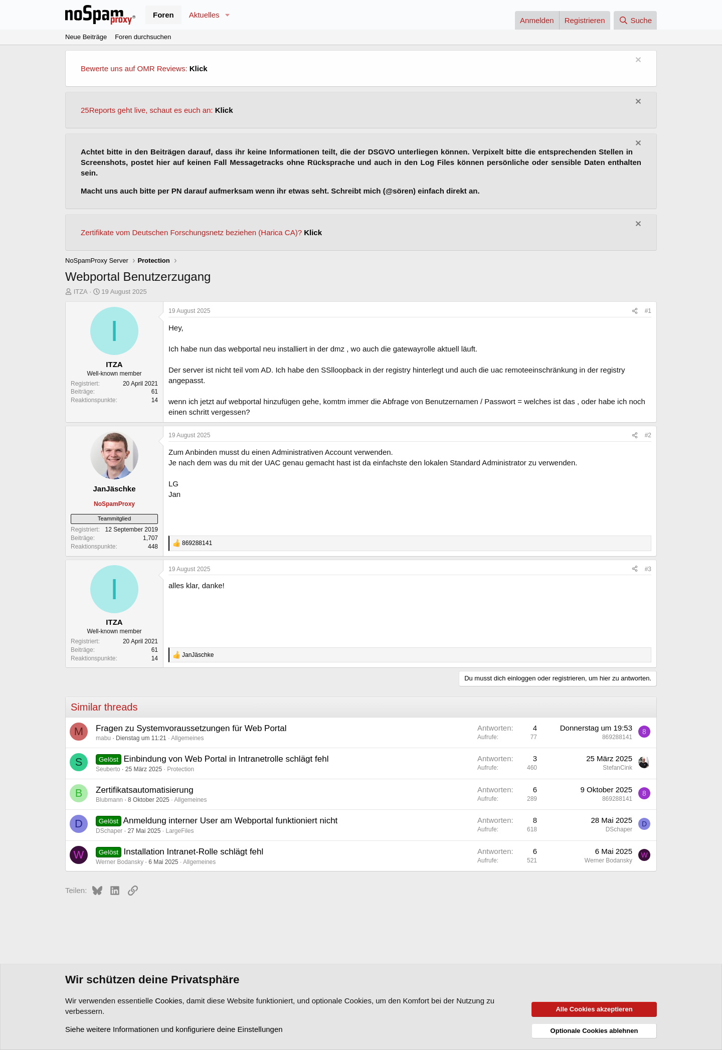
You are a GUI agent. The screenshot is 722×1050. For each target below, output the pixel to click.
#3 (648, 569)
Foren (163, 15)
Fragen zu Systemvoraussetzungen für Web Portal (191, 728)
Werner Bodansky (119, 861)
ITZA (81, 291)
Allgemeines (187, 738)
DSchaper (109, 830)
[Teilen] (634, 311)
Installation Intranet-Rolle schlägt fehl (194, 851)
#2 (648, 435)
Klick (199, 68)
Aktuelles (204, 15)
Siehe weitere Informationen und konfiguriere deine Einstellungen (174, 1029)
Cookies (168, 1000)
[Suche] (635, 20)
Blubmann (109, 799)
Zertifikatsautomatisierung (145, 790)
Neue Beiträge (86, 37)
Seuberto (108, 769)
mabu (103, 738)
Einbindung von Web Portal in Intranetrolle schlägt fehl (226, 759)
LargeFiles (179, 830)
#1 (648, 310)
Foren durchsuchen (143, 37)
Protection (180, 769)
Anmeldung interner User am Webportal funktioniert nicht (230, 820)
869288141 (617, 737)
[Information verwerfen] (637, 61)
